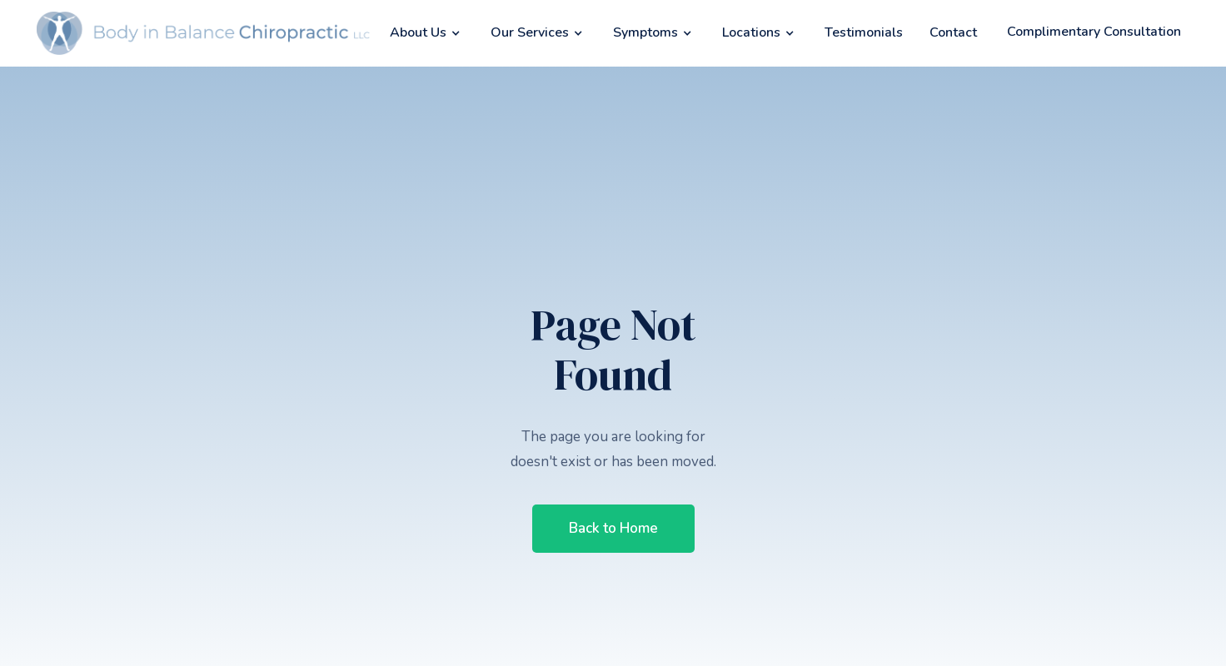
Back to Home (613, 528)
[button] (426, 33)
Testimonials (864, 32)
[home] (203, 33)
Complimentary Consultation (1094, 31)
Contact (953, 32)
